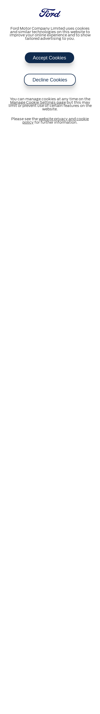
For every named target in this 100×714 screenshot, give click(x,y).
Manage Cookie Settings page (38, 103)
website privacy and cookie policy (55, 120)
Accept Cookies (49, 57)
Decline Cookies (50, 80)
